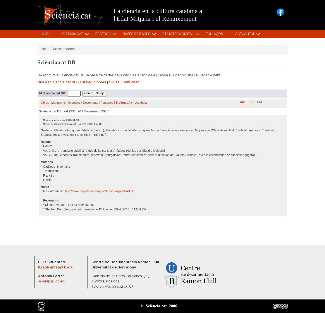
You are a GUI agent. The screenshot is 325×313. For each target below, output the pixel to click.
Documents (90, 102)
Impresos (74, 102)
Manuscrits (58, 102)
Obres (45, 102)
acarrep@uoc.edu (52, 281)
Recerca (103, 34)
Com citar (130, 82)
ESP (251, 102)
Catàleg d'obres (93, 82)
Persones (107, 102)
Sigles (114, 82)
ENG (260, 102)
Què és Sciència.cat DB (57, 82)
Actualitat (245, 34)
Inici (45, 34)
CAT (243, 102)
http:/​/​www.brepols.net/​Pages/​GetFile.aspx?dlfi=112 (99, 191)
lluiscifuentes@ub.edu (56, 267)
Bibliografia (124, 102)
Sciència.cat (73, 34)
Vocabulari (141, 102)
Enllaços (214, 34)
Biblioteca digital (179, 34)
